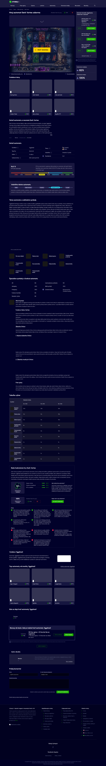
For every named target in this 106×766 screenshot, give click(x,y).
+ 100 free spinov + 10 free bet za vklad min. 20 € (39, 634)
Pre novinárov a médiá (88, 721)
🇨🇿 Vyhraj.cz (86, 730)
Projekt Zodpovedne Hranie (69, 720)
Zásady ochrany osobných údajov (89, 724)
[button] (17, 147)
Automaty (51, 5)
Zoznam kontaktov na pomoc (69, 713)
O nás (84, 710)
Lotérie (41, 5)
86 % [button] (50, 603)
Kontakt (84, 713)
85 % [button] (72, 94)
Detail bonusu (58, 634)
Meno (10, 672)
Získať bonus (68, 634)
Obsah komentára (13, 678)
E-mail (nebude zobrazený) (46, 672)
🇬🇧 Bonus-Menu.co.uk (88, 733)
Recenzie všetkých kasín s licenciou (68, 716)
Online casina (46, 726)
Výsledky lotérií (46, 729)
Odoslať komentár (63, 692)
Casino (32, 5)
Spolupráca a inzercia (88, 718)
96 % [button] (28, 114)
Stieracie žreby (64, 5)
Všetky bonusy (42, 646)
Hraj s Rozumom (66, 722)
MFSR (16, 720)
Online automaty (20, 9)
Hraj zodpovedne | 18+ (68, 710)
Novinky (86, 5)
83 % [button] (50, 94)
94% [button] (24, 635)
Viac (51, 134)
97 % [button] (28, 584)
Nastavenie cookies (15, 724)
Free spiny (22, 5)
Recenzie (76, 5)
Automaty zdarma (47, 724)
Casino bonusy (46, 710)
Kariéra (84, 716)
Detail (79, 28)
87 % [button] (72, 584)
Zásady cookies (86, 727)
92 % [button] (50, 114)
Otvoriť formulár (57, 501)
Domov (10, 9)
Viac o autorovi (69, 661)
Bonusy (12, 5)
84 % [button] (72, 114)
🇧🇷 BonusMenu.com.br (88, 735)
